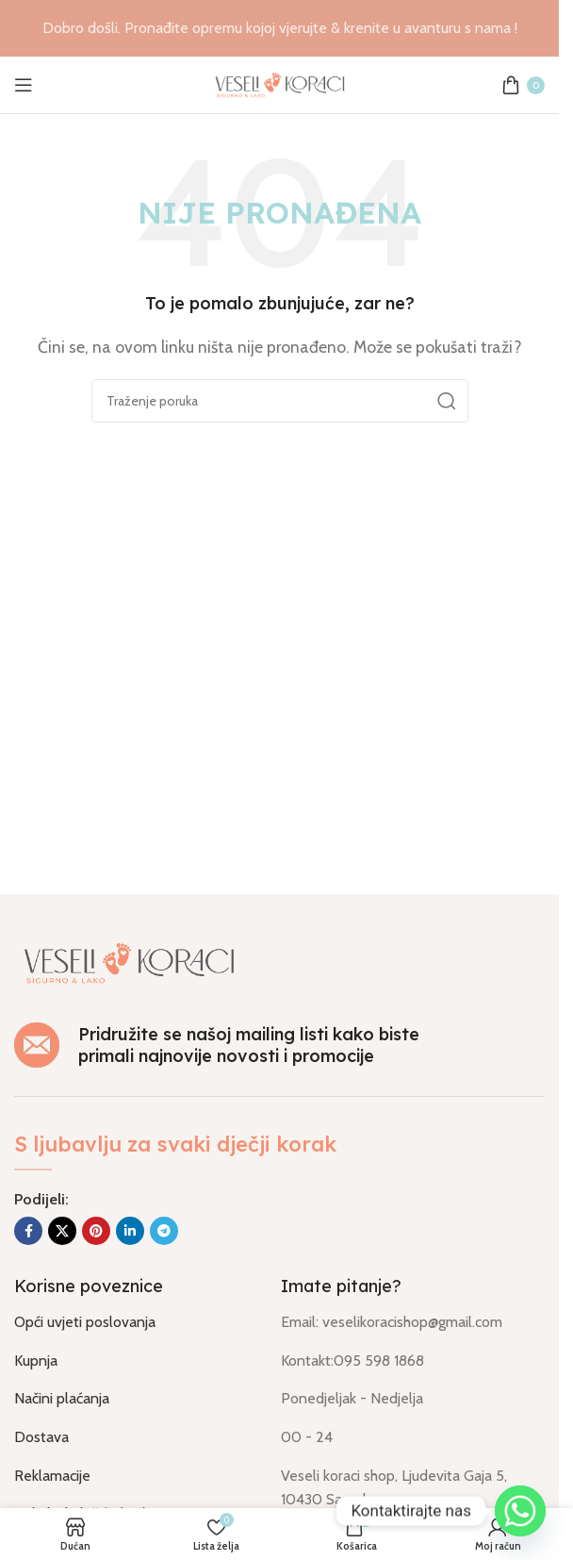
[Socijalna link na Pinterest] (96, 1231)
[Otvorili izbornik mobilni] (23, 85)
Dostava (41, 1437)
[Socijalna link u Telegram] (164, 1231)
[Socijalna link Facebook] (28, 1231)
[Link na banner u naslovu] (279, 28)
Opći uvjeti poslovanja (85, 1322)
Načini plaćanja (61, 1398)
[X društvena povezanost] (62, 1231)
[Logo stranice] (280, 83)
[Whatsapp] (520, 1510)
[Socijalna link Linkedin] (130, 1231)
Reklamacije (52, 1476)
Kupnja (35, 1360)
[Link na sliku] (129, 962)
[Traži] (279, 401)
